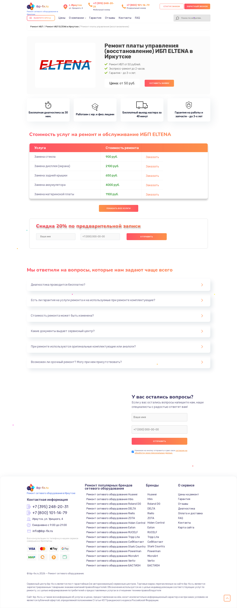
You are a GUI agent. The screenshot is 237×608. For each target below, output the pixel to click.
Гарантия (95, 17)
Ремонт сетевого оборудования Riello (110, 513)
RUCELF (152, 532)
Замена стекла (44, 157)
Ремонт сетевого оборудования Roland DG (113, 503)
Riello (150, 513)
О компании (76, 17)
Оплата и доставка (190, 513)
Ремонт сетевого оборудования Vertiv (110, 560)
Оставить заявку (159, 83)
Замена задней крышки (50, 175)
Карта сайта (186, 527)
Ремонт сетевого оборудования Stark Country (116, 546)
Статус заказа (171, 6)
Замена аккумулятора (50, 185)
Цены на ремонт (188, 494)
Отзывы (110, 17)
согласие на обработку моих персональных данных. (161, 451)
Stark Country (156, 546)
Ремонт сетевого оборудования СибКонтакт (115, 541)
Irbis (150, 499)
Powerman (154, 551)
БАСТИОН (153, 565)
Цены (61, 17)
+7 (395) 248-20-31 (50, 507)
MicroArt (152, 556)
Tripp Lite (153, 537)
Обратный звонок (197, 6)
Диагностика (186, 508)
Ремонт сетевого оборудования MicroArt (112, 556)
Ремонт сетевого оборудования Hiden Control (115, 522)
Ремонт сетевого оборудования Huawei (111, 494)
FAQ (137, 17)
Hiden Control (156, 522)
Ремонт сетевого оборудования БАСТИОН (113, 565)
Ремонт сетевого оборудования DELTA (111, 508)
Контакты (125, 17)
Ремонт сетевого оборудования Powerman (113, 551)
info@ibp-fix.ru (43, 531)
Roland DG (153, 503)
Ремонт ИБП (36, 26)
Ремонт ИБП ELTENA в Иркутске (62, 26)
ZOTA (150, 518)
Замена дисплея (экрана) (52, 166)
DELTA (151, 508)
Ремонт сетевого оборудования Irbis (109, 499)
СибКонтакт (155, 541)
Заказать (152, 157)
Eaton (151, 527)
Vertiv (151, 560)
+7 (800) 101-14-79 (138, 5)
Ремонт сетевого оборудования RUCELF (112, 532)
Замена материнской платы (54, 194)
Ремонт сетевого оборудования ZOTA (110, 518)
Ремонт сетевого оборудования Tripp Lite (113, 537)
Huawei (152, 494)
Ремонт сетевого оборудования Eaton (110, 527)
